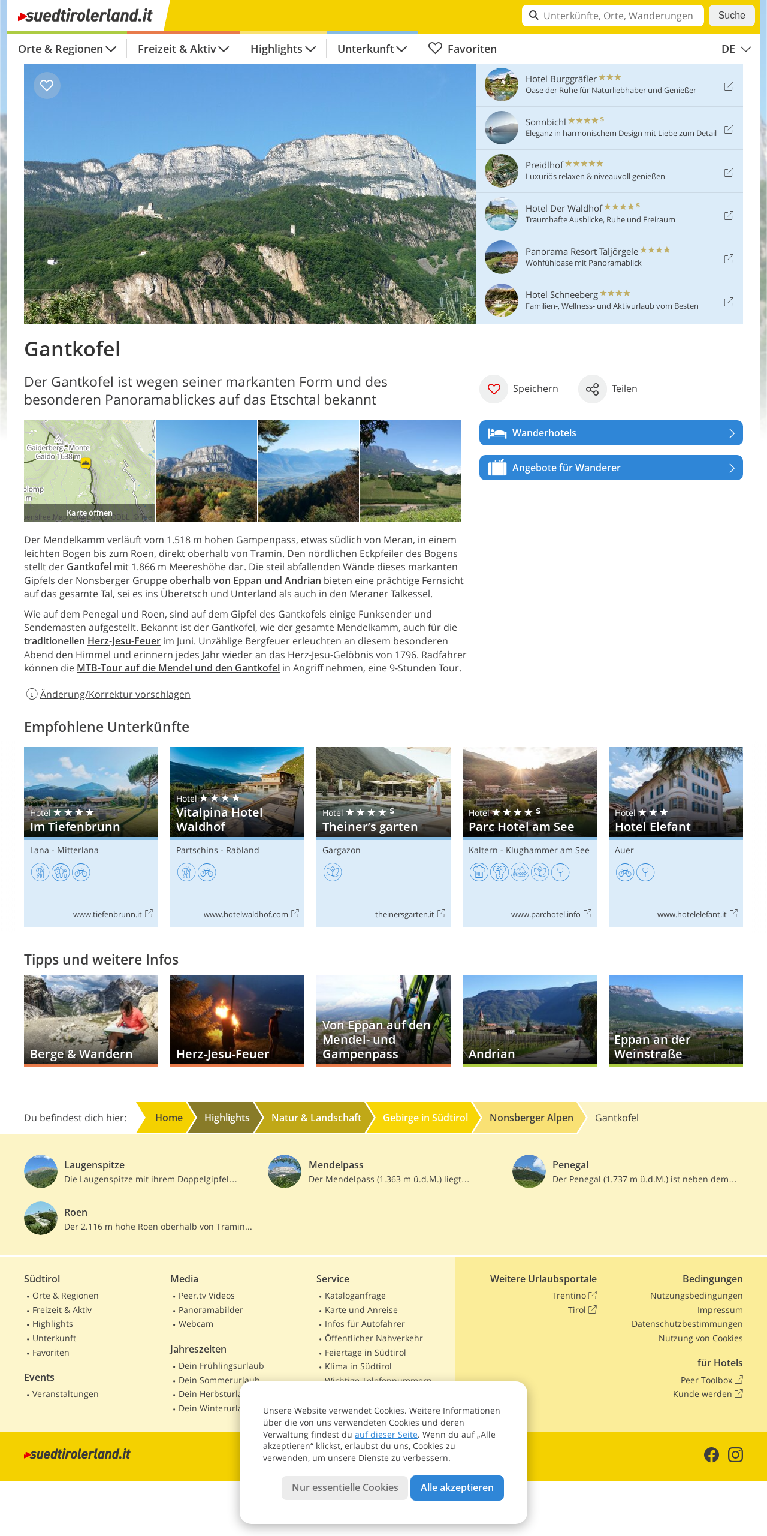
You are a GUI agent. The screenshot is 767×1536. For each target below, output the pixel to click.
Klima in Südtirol (358, 1366)
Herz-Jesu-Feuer (124, 640)
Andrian (303, 580)
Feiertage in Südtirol (365, 1352)
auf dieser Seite (386, 1434)
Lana (39, 850)
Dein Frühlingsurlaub (221, 1365)
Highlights (276, 48)
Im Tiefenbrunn (91, 837)
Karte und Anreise (361, 1309)
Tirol (582, 1310)
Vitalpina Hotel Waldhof (237, 837)
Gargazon (341, 850)
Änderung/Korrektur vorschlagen (107, 694)
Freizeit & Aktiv (177, 48)
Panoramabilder (211, 1309)
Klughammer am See (548, 850)
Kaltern (483, 850)
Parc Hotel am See (530, 837)
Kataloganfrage (355, 1295)
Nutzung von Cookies (701, 1338)
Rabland (242, 850)
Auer (624, 850)
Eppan (247, 580)
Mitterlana (78, 850)
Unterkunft (365, 48)
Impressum (720, 1309)
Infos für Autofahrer (365, 1323)
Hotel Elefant (676, 837)
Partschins (197, 850)
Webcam (196, 1323)
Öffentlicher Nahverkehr (374, 1338)
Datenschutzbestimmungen (687, 1323)
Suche (731, 15)
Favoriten (462, 48)
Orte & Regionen (60, 48)
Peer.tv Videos (207, 1295)
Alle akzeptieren (457, 1487)
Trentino (574, 1296)
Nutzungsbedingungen (696, 1295)
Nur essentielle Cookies (345, 1487)
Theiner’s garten (383, 837)
